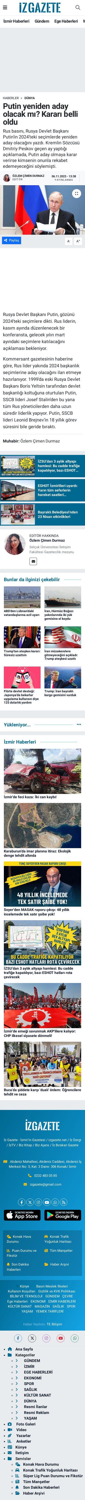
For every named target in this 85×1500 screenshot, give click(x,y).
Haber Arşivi (56, 1264)
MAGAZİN (42, 1306)
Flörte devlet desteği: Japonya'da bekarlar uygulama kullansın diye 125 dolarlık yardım (21, 696)
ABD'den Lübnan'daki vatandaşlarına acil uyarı (21, 613)
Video (17, 1429)
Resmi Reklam (32, 1412)
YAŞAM (27, 1311)
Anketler (19, 1441)
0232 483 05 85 (45, 1176)
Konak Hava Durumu (19, 1239)
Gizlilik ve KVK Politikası (56, 1291)
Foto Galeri (22, 1424)
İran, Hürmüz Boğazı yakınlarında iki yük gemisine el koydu (58, 614)
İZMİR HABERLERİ (62, 1301)
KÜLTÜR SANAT (20, 1306)
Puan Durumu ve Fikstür (22, 1253)
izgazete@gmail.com (45, 1184)
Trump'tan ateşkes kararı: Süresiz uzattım (22, 653)
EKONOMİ (38, 1301)
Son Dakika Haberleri (18, 1266)
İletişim (18, 1453)
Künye (22, 1286)
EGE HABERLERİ (34, 1372)
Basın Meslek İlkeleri (52, 1286)
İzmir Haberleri (16, 21)
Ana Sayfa (20, 1349)
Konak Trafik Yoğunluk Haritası (57, 1239)
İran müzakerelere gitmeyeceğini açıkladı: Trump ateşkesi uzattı (61, 655)
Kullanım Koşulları (21, 1291)
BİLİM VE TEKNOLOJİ (26, 1296)
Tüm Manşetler (58, 1251)
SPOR (71, 1306)
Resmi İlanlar (31, 1406)
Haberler (11, 98)
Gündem (42, 21)
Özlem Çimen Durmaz (47, 540)
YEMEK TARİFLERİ (49, 1311)
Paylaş (11, 240)
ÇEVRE (67, 1296)
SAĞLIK (58, 1306)
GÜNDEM (52, 1296)
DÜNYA (29, 98)
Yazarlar (19, 1435)
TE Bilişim (54, 1324)
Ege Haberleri (66, 21)
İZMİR (24, 1366)
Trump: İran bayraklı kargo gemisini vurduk (60, 693)
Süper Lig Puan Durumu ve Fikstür (49, 1476)
